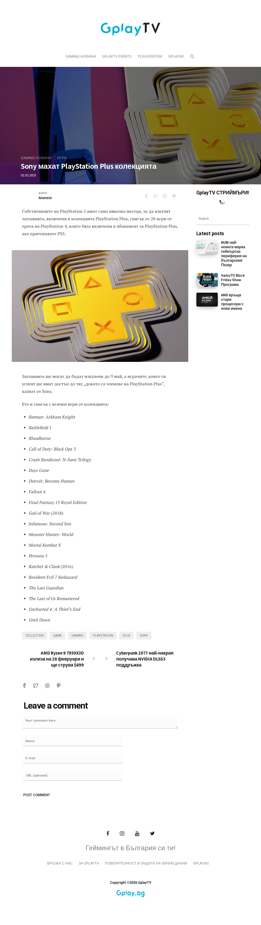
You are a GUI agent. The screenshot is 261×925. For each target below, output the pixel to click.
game (59, 635)
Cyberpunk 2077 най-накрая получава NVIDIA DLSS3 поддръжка (145, 659)
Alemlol (45, 198)
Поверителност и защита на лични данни (157, 869)
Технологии (149, 56)
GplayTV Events (116, 56)
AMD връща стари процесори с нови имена (232, 301)
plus (131, 635)
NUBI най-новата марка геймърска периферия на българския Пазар (234, 253)
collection (35, 635)
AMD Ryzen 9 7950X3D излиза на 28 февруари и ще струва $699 (57, 659)
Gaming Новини (80, 56)
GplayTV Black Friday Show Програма (233, 280)
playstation (107, 635)
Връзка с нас (69, 869)
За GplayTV (98, 869)
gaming (80, 635)
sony (149, 635)
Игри (63, 158)
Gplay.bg (176, 56)
